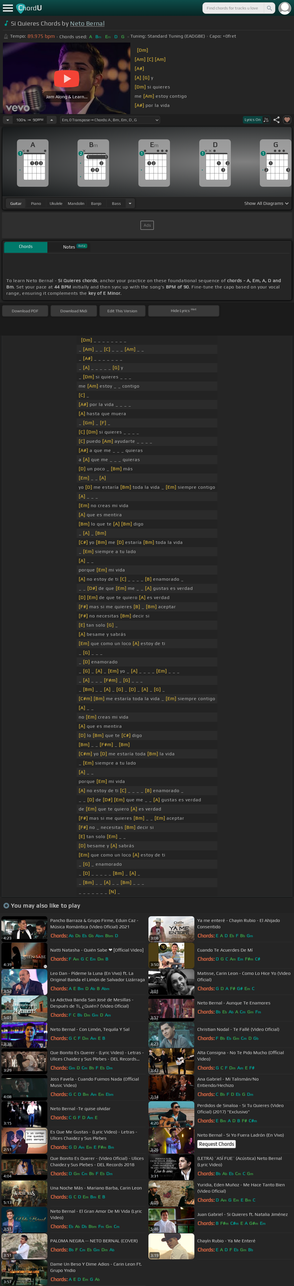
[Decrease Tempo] (8, 120)
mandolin (76, 203)
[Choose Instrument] (130, 203)
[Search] (269, 8)
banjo (96, 203)
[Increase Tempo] (52, 120)
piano (36, 203)
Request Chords (216, 1144)
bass (116, 203)
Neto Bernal (87, 23)
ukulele (56, 203)
